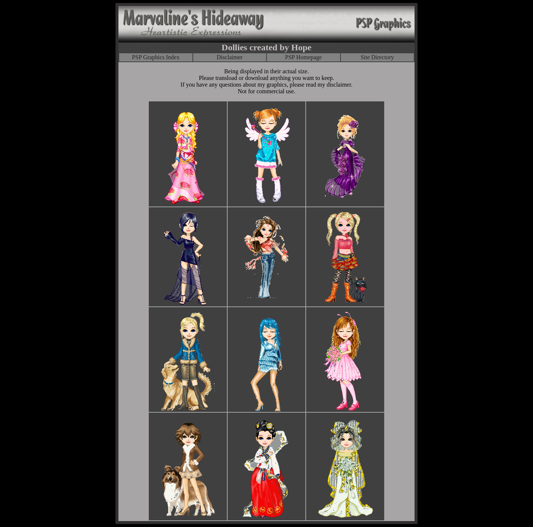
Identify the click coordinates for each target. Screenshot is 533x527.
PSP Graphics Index (156, 57)
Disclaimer (229, 57)
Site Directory (377, 57)
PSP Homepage (303, 57)
